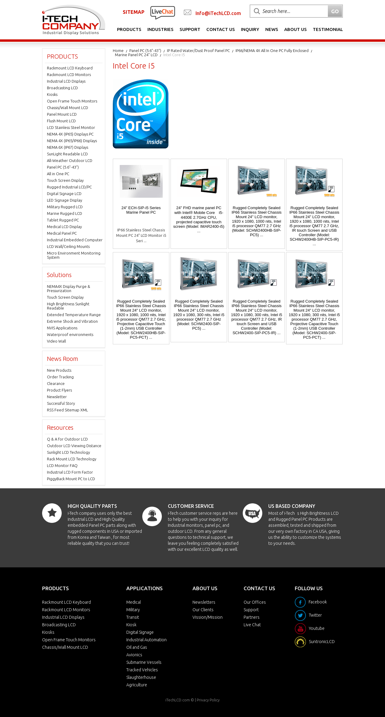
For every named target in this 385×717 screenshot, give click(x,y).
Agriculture (136, 684)
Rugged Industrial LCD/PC (69, 187)
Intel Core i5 (174, 55)
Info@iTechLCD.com (218, 13)
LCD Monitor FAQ (62, 465)
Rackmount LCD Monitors (69, 74)
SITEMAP (133, 12)
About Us (295, 29)
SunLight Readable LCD (67, 154)
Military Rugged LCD (65, 207)
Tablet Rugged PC (63, 220)
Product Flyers (59, 390)
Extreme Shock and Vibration (72, 321)
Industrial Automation (146, 639)
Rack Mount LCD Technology (71, 459)
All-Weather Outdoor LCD (69, 160)
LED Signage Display (64, 200)
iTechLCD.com (177, 700)
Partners (252, 617)
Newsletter (57, 397)
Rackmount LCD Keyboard (70, 68)
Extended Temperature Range (74, 315)
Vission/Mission (207, 617)
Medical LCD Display (64, 226)
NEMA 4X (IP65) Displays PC (70, 134)
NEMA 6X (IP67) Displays (67, 147)
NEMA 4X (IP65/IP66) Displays (72, 141)
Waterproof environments (70, 334)
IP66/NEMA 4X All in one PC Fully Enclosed (272, 50)
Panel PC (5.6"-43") (145, 50)
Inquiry (250, 29)
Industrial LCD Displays (66, 81)
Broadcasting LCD (62, 88)
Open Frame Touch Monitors (72, 101)
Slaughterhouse (141, 677)
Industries (160, 29)
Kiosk (131, 624)
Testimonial (328, 29)
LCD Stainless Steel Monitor (71, 127)
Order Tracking (60, 377)
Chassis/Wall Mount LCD (67, 107)
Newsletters (203, 602)
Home (118, 50)
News (271, 29)
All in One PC (58, 174)
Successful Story (61, 403)
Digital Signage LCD (64, 193)
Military (133, 609)
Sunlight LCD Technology (68, 452)
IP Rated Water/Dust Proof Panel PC (198, 50)
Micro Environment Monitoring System (73, 255)
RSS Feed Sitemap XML (67, 410)
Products (129, 29)
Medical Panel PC (62, 233)
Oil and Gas (136, 647)
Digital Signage (140, 632)
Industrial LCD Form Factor (70, 472)
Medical (133, 602)
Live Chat (252, 624)
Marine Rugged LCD (64, 213)
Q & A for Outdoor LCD (67, 439)
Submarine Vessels (144, 662)
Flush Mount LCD (61, 121)
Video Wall (56, 341)
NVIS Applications (62, 328)
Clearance (56, 383)
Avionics (134, 654)
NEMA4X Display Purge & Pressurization (68, 288)
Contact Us (220, 29)
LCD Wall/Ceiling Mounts (68, 246)
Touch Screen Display (65, 180)
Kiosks (52, 94)
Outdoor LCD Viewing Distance (74, 446)
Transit (132, 617)
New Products (59, 370)
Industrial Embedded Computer (75, 240)
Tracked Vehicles (142, 669)
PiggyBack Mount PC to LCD (71, 479)
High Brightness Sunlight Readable (68, 306)
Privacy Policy (208, 700)
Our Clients (203, 609)
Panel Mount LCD (62, 114)
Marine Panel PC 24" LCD (136, 55)
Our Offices (255, 602)
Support (190, 29)
